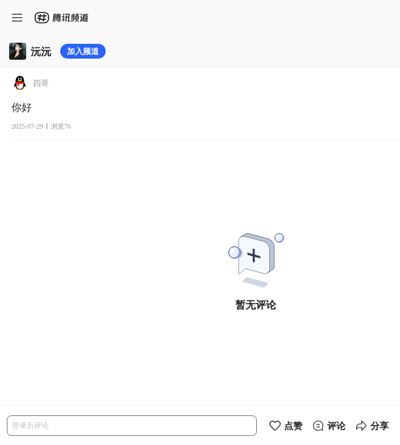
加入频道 (83, 51)
